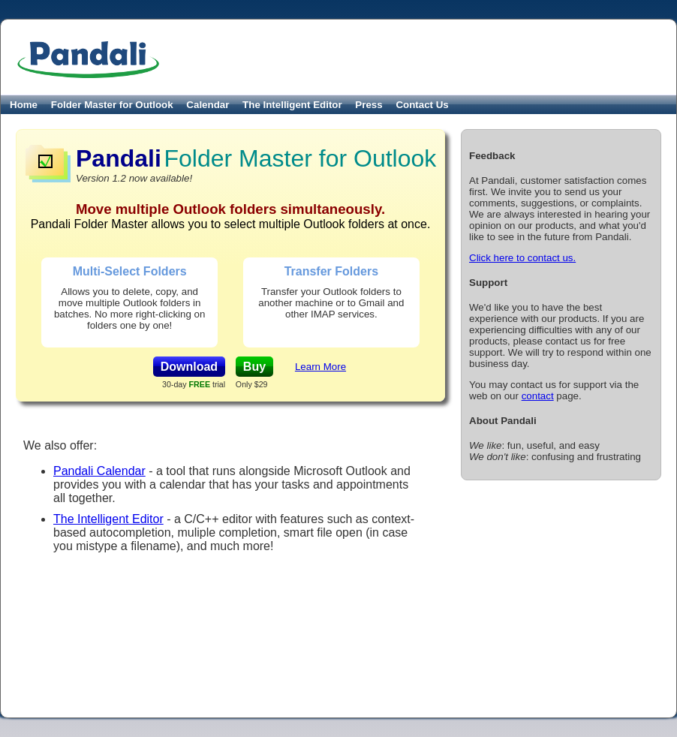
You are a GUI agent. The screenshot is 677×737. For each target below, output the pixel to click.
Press (368, 104)
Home (24, 104)
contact (538, 396)
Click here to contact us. (522, 257)
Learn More (320, 366)
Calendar (207, 104)
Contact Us (422, 104)
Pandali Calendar (99, 471)
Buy (254, 366)
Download (189, 366)
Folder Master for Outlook (112, 104)
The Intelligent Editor (292, 104)
